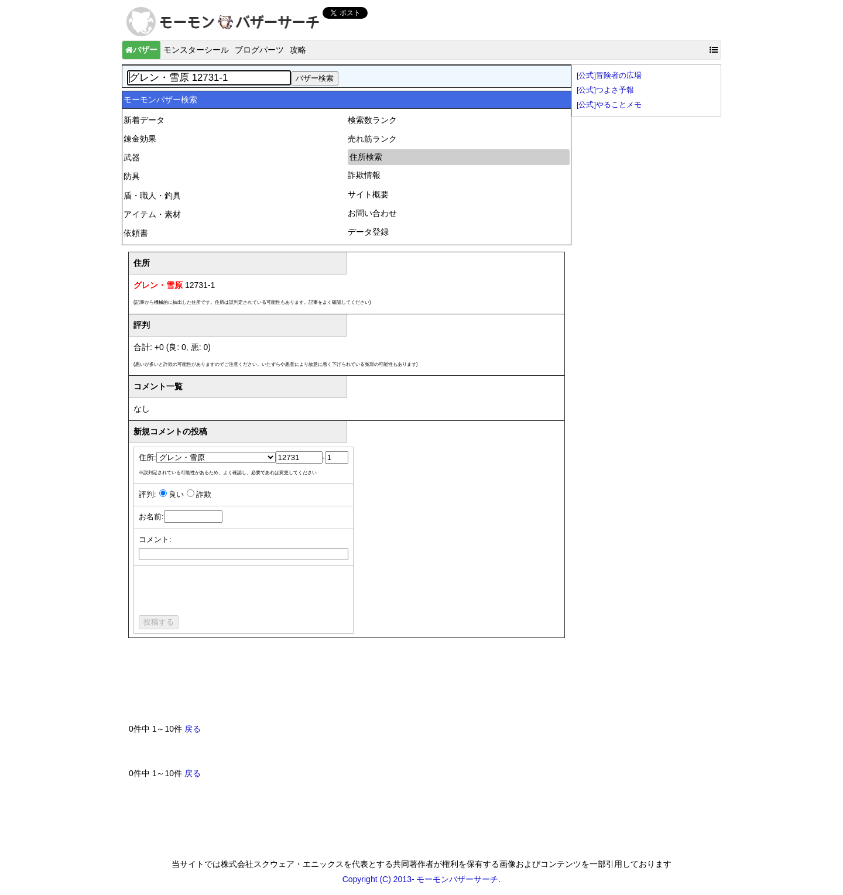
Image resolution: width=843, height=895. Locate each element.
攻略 (298, 49)
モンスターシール (196, 49)
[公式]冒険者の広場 (609, 75)
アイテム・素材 (152, 214)
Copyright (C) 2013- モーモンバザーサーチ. (421, 879)
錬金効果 (140, 138)
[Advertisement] (342, 685)
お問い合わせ (372, 213)
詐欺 (203, 495)
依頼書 (136, 233)
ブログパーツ (259, 49)
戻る (192, 728)
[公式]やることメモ (609, 105)
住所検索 (365, 157)
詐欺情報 (364, 175)
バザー (141, 49)
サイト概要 (368, 194)
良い (176, 495)
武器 (132, 157)
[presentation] (228, 592)
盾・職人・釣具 (152, 195)
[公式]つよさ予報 (605, 90)
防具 (132, 176)
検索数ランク (372, 120)
